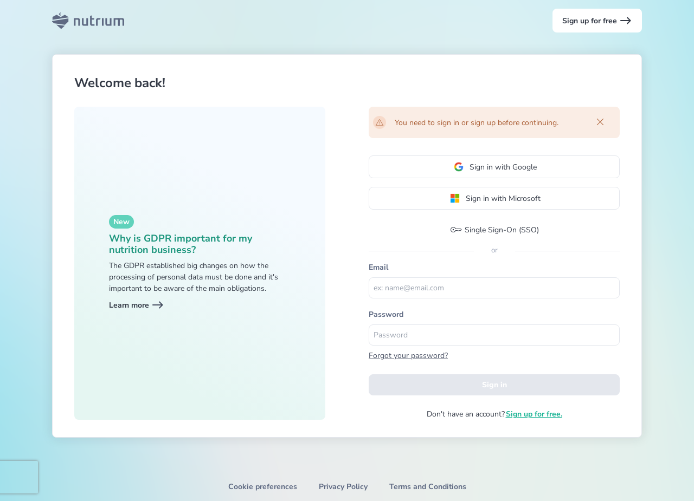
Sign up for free (597, 20)
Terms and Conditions (427, 487)
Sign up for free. (534, 414)
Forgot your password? (408, 355)
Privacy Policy (343, 487)
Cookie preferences (262, 487)
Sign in (494, 385)
